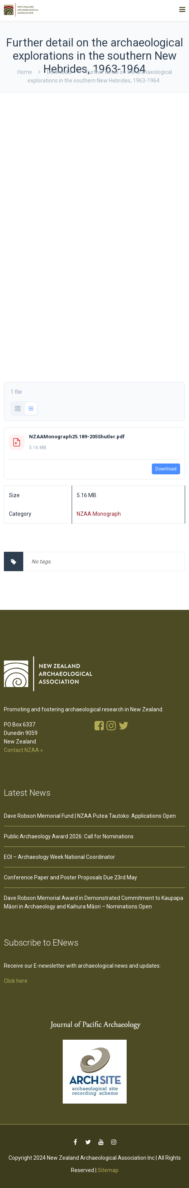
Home (24, 72)
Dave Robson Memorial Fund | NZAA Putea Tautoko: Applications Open (90, 816)
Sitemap (108, 1170)
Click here (15, 981)
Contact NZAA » (23, 750)
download (59, 72)
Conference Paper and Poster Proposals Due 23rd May (70, 877)
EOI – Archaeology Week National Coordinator (59, 857)
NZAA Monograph (99, 514)
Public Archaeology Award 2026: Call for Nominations (69, 836)
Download (166, 469)
